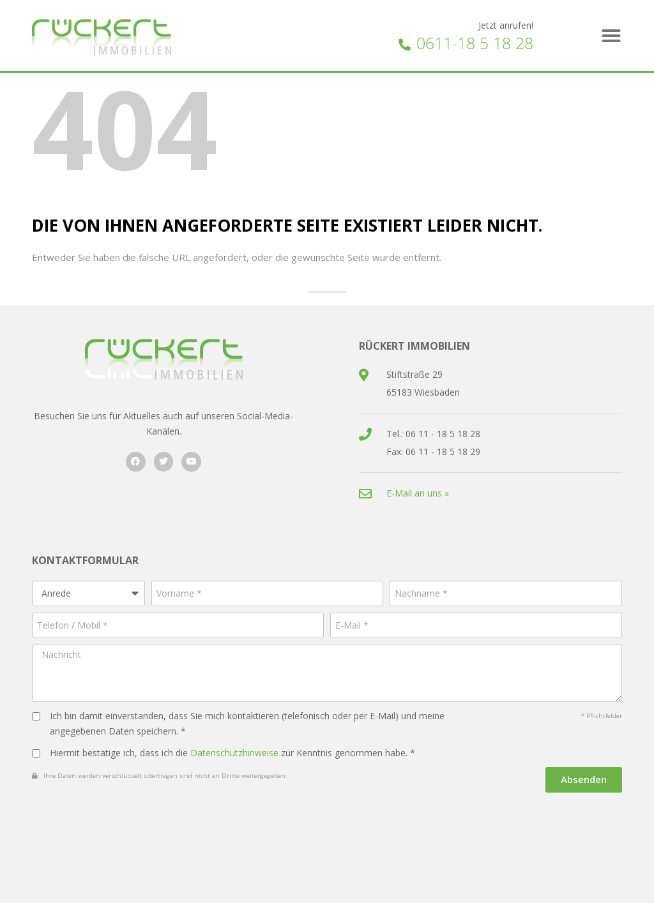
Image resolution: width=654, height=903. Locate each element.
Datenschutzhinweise (234, 753)
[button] (611, 35)
